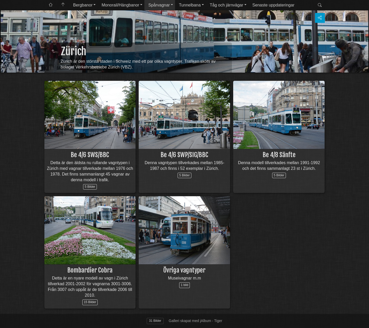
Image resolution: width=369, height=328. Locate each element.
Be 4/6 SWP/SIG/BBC (184, 155)
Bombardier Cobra (89, 270)
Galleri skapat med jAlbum (190, 321)
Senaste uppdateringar (273, 5)
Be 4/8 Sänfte (279, 155)
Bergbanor (83, 5)
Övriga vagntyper (184, 270)
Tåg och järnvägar (226, 5)
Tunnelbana (190, 5)
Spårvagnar (159, 5)
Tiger (218, 321)
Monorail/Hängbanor (120, 5)
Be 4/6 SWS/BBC (90, 155)
